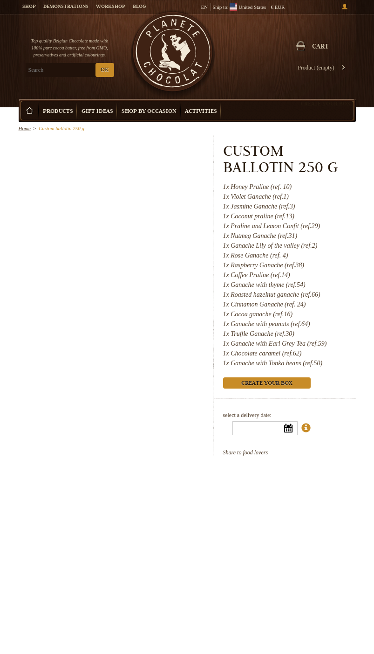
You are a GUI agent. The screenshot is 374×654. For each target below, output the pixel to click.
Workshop (110, 7)
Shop (29, 7)
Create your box (325, 103)
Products (58, 112)
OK (105, 70)
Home (25, 128)
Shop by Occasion (149, 112)
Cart (320, 47)
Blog (139, 7)
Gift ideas (97, 112)
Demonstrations (65, 7)
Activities (201, 112)
